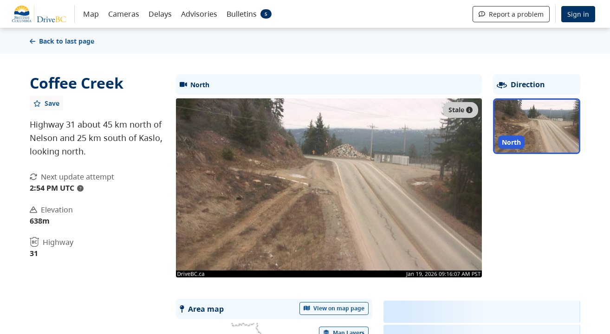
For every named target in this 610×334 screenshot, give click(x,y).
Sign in (578, 14)
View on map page (334, 308)
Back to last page (62, 41)
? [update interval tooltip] (80, 188)
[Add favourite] (46, 103)
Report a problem (511, 14)
